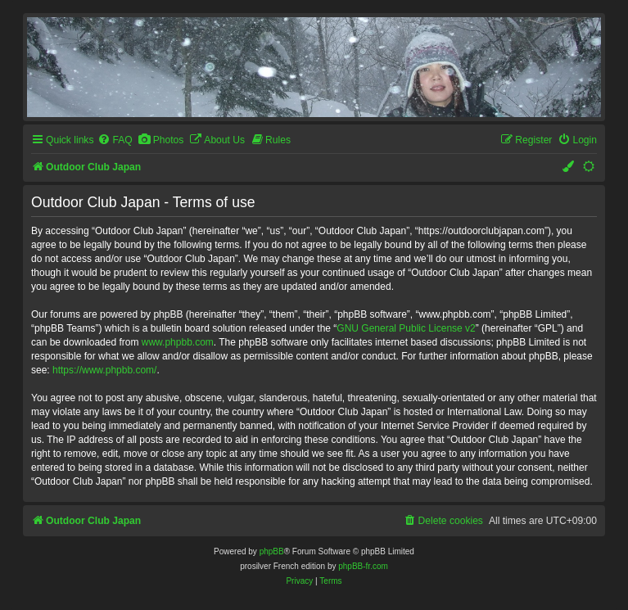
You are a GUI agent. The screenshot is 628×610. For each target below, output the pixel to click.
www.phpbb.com (178, 342)
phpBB (272, 551)
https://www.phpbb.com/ (104, 370)
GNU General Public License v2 (406, 328)
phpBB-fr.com (363, 566)
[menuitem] (114, 140)
